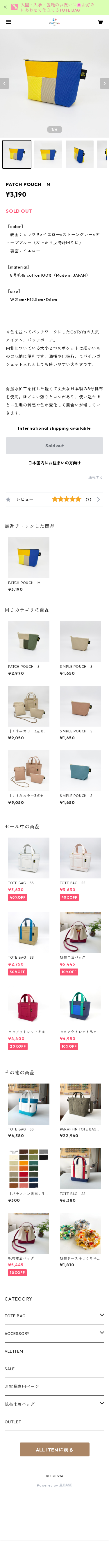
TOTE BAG (15, 1315)
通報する (95, 477)
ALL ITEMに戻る (55, 1450)
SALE (10, 1369)
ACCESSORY (17, 1333)
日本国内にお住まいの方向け (54, 463)
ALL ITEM (14, 1351)
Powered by (54, 1485)
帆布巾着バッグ (20, 1404)
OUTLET (13, 1422)
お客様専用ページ (22, 1386)
